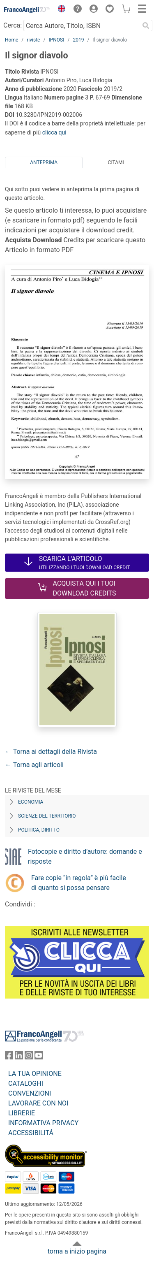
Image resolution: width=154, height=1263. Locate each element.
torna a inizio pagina (77, 1251)
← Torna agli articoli (34, 765)
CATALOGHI (25, 1083)
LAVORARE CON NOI (38, 1103)
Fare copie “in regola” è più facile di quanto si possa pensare (78, 883)
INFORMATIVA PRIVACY (43, 1123)
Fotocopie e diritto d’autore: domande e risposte (85, 856)
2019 (78, 40)
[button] (59, 10)
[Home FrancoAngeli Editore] (27, 10)
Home (11, 40)
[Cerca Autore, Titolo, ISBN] (81, 25)
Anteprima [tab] (43, 162)
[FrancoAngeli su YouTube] (38, 1057)
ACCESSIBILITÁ (30, 1133)
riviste (33, 40)
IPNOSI (56, 40)
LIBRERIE (21, 1113)
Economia (30, 802)
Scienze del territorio (47, 816)
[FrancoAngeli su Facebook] (9, 1057)
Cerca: (12, 25)
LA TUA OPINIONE (35, 1074)
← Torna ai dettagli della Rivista (51, 751)
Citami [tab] (116, 162)
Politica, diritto (39, 830)
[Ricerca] (145, 25)
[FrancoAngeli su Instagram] (29, 1057)
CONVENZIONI (29, 1093)
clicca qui (54, 132)
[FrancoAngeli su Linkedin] (19, 1057)
